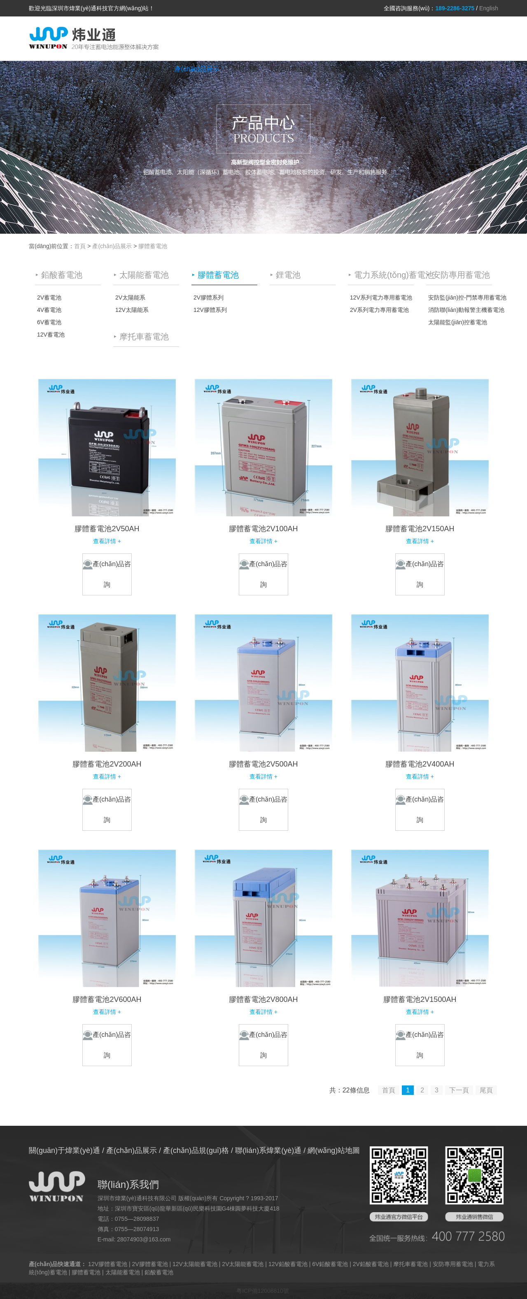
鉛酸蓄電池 (159, 1272)
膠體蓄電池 (152, 246)
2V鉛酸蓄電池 (371, 1264)
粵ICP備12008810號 (262, 1290)
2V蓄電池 (49, 297)
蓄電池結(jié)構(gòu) (352, 68)
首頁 (79, 68)
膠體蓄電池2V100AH (263, 529)
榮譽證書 (245, 68)
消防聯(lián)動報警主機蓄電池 (460, 310)
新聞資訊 (407, 68)
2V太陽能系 (130, 297)
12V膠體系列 (210, 310)
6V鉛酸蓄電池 (330, 1264)
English (488, 8)
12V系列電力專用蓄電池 (381, 297)
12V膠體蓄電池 (107, 1264)
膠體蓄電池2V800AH (263, 999)
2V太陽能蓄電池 (243, 1264)
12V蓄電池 (51, 334)
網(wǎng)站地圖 (334, 1150)
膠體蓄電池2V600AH (106, 999)
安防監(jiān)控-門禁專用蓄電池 (460, 297)
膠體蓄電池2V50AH (107, 529)
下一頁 (459, 1090)
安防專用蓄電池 (453, 1264)
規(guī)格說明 (290, 68)
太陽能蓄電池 (122, 1272)
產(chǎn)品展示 (197, 68)
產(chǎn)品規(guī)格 (196, 1150)
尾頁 (486, 1090)
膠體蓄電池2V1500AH (419, 999)
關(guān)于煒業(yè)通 (130, 68)
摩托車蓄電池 (410, 1264)
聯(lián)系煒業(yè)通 (462, 68)
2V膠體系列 (209, 297)
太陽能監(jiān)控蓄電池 (457, 322)
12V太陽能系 (132, 310)
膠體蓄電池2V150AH (419, 529)
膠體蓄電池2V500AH (263, 764)
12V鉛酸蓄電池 (288, 1264)
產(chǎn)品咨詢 (107, 574)
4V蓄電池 (49, 310)
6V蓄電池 (49, 322)
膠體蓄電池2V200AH (106, 764)
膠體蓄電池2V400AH (419, 764)
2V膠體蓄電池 (150, 1264)
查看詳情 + (107, 541)
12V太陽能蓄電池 (195, 1264)
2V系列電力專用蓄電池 (379, 310)
